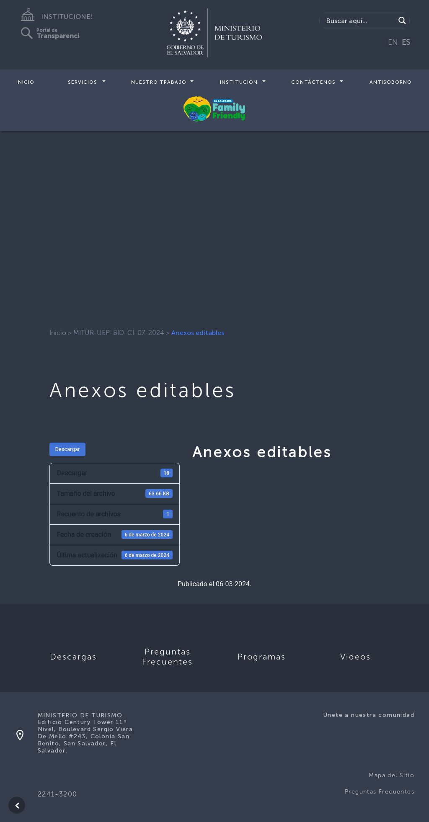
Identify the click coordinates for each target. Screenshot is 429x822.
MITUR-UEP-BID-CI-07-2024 (118, 333)
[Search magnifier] (402, 20)
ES (406, 42)
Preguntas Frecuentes (379, 791)
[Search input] (359, 20)
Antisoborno (391, 82)
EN (393, 42)
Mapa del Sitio (391, 775)
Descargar (67, 449)
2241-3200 (58, 794)
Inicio (25, 82)
